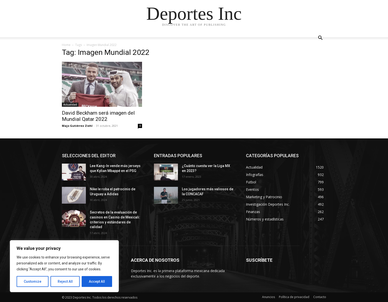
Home (66, 45)
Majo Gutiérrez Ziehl (77, 126)
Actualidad (70, 104)
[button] (320, 38)
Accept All (97, 281)
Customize (32, 281)
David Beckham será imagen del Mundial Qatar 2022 (98, 116)
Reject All (65, 281)
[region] (64, 266)
